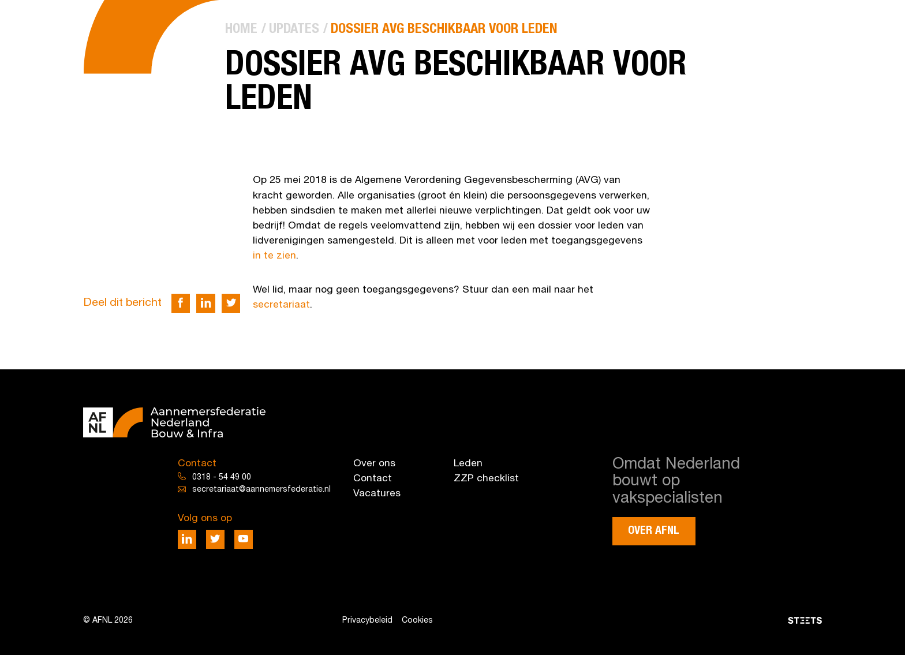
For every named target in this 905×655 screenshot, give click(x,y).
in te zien (274, 256)
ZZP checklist (486, 478)
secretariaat (281, 305)
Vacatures (377, 493)
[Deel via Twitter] (231, 303)
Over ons (374, 463)
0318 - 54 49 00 (221, 477)
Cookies (417, 620)
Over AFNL (653, 531)
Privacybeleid (367, 620)
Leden (468, 463)
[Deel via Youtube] (243, 539)
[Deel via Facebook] (180, 303)
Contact (372, 478)
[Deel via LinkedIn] (205, 303)
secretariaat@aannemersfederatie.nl (261, 489)
